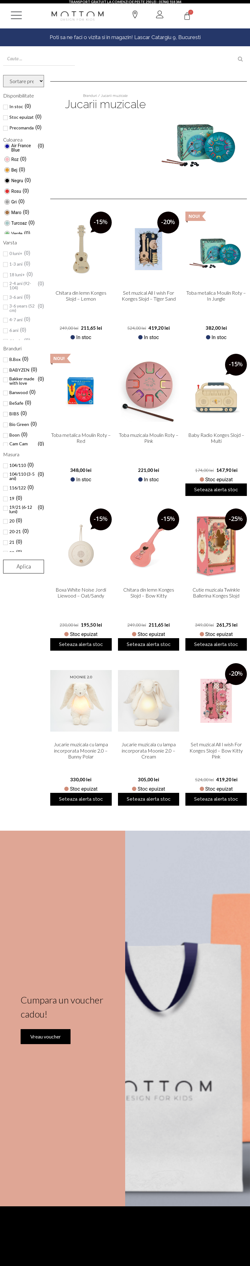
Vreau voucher (42, 1070)
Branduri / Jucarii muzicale (105, 96)
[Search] (240, 59)
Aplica (24, 566)
